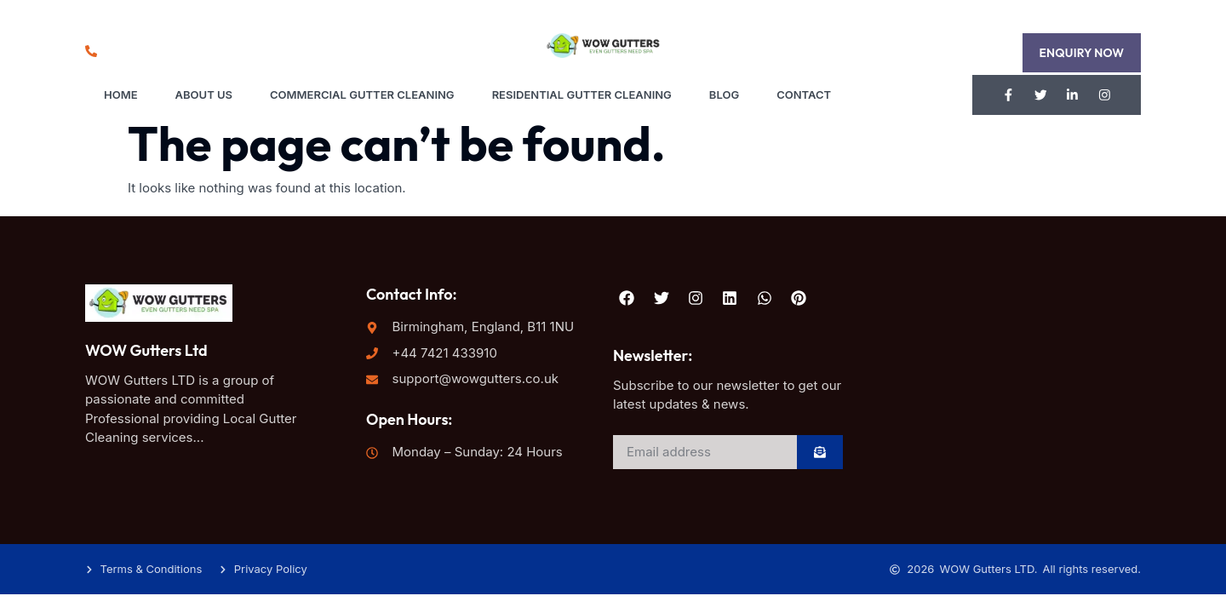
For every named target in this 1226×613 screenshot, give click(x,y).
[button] (1081, 52)
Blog (724, 94)
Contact (803, 94)
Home (121, 94)
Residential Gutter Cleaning (582, 94)
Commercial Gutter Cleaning (362, 94)
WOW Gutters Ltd (146, 351)
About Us (203, 94)
